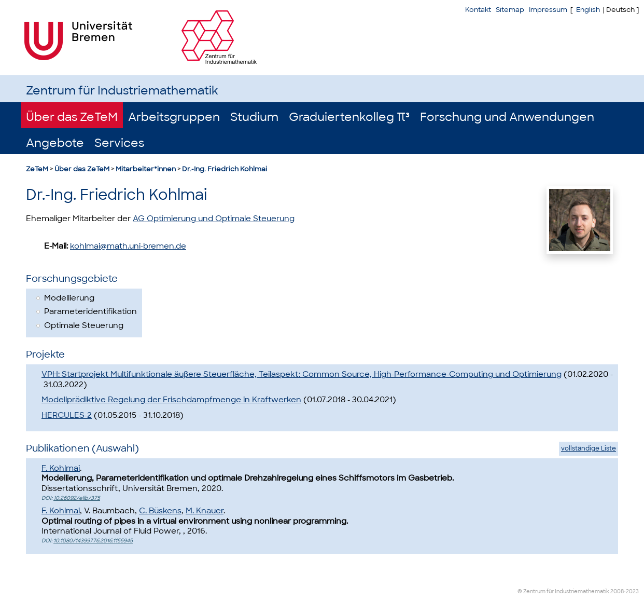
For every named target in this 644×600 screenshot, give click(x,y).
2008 (617, 591)
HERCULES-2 (66, 415)
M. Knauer (204, 511)
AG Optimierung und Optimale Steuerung (214, 218)
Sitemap (510, 9)
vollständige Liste (588, 448)
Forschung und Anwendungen (507, 117)
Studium (254, 117)
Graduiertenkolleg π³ (349, 117)
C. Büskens (160, 511)
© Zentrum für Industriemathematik (563, 591)
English (588, 9)
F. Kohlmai (60, 468)
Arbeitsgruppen (174, 117)
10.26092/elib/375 (76, 498)
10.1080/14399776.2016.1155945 (93, 540)
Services (119, 143)
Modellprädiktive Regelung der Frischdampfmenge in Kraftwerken (171, 399)
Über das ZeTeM (72, 117)
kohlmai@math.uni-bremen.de (128, 246)
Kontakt (478, 9)
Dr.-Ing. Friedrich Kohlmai (224, 169)
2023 (632, 591)
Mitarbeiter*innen (146, 169)
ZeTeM (37, 169)
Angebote (55, 143)
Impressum (548, 9)
